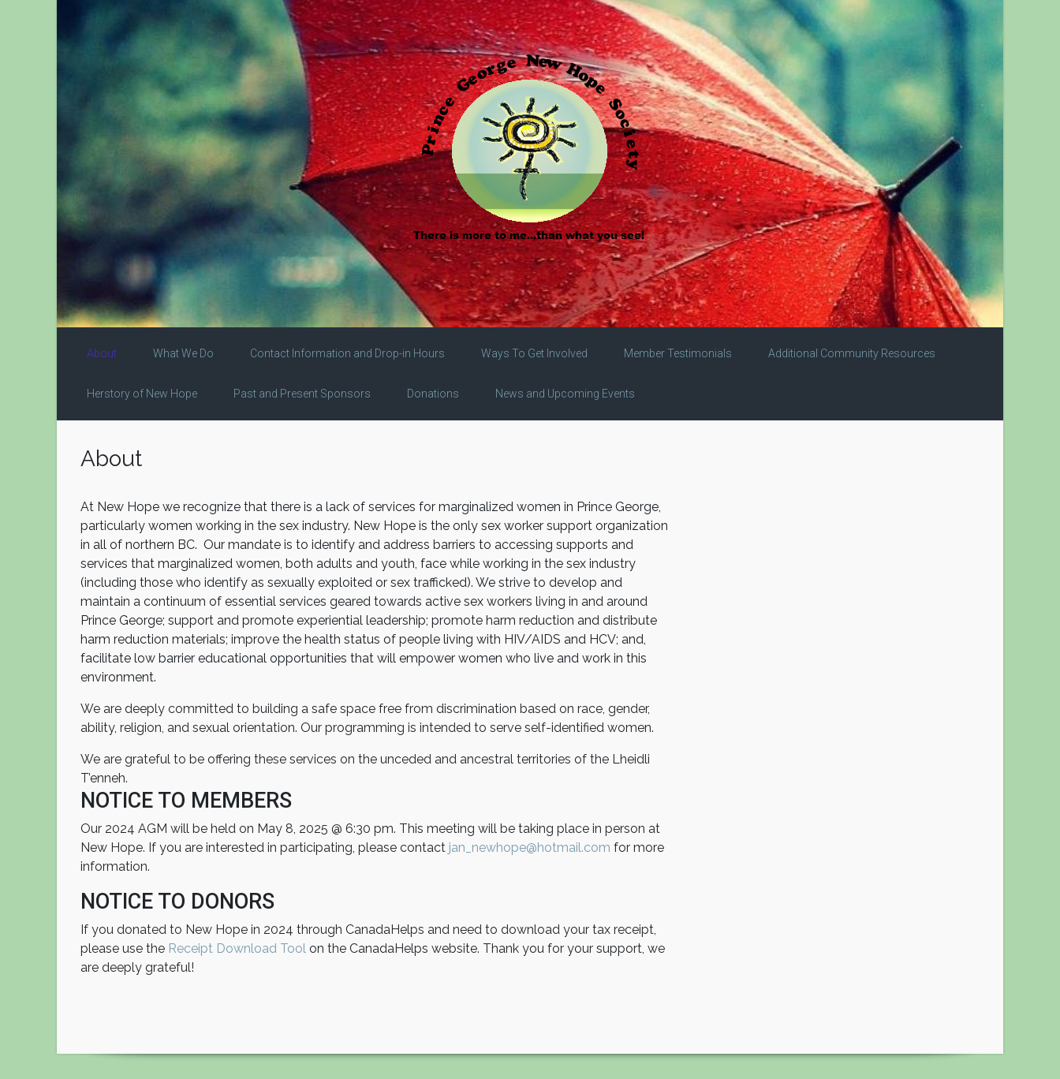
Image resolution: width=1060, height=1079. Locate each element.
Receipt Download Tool (237, 948)
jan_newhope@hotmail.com (529, 847)
